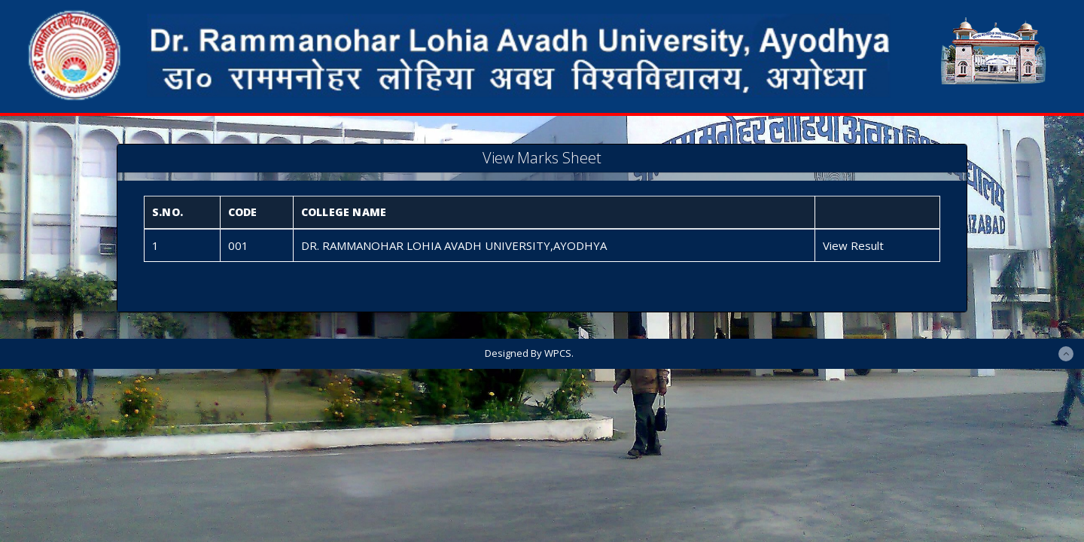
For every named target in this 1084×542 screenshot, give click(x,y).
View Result (853, 245)
